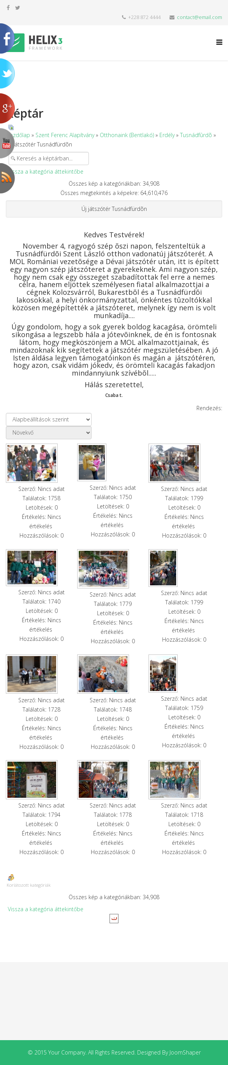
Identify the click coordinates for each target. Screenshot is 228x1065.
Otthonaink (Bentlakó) (127, 135)
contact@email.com (199, 17)
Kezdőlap (18, 135)
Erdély (167, 135)
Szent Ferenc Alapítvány (64, 135)
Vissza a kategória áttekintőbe (45, 171)
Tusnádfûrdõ (196, 135)
